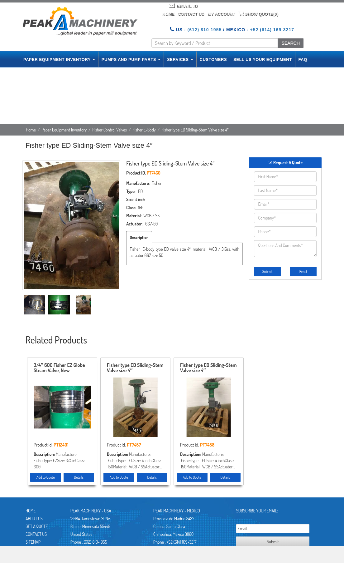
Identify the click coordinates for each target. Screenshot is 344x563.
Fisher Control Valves (109, 129)
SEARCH (290, 43)
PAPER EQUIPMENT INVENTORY (59, 59)
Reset (303, 271)
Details (79, 477)
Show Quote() (258, 13)
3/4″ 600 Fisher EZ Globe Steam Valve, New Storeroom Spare (59, 368)
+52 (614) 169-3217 (272, 29)
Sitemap (33, 542)
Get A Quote (37, 526)
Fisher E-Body (143, 129)
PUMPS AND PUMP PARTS (131, 59)
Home (168, 14)
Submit (267, 271)
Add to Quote (45, 477)
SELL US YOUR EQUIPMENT (262, 59)
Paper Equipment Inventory (64, 129)
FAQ (303, 59)
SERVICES (180, 59)
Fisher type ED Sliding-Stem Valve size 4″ (135, 368)
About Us (34, 518)
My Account (221, 14)
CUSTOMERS (213, 59)
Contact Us (191, 14)
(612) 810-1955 (204, 29)
